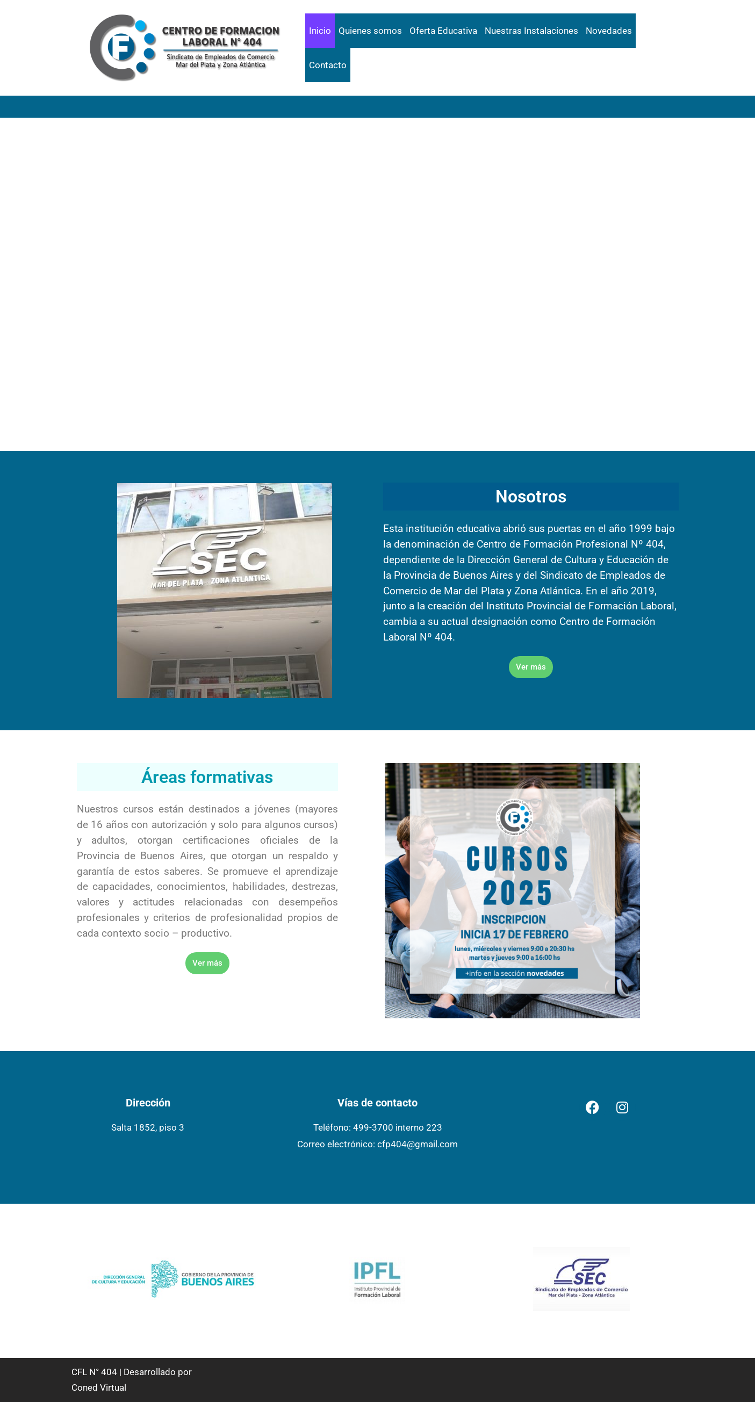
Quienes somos (370, 30)
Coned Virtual (98, 1387)
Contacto (328, 65)
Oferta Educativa (443, 30)
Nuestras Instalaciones (531, 30)
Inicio (320, 30)
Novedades (609, 30)
